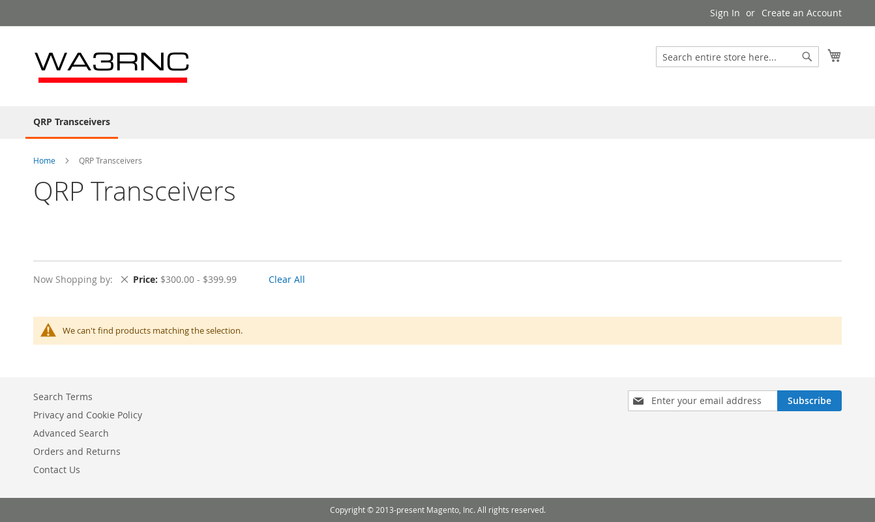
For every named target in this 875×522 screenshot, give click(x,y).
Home (45, 160)
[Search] (807, 56)
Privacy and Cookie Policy (87, 415)
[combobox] (737, 56)
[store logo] (112, 65)
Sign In (725, 13)
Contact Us (56, 469)
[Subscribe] (809, 400)
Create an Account (802, 13)
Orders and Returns (77, 451)
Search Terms (63, 396)
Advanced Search (71, 433)
